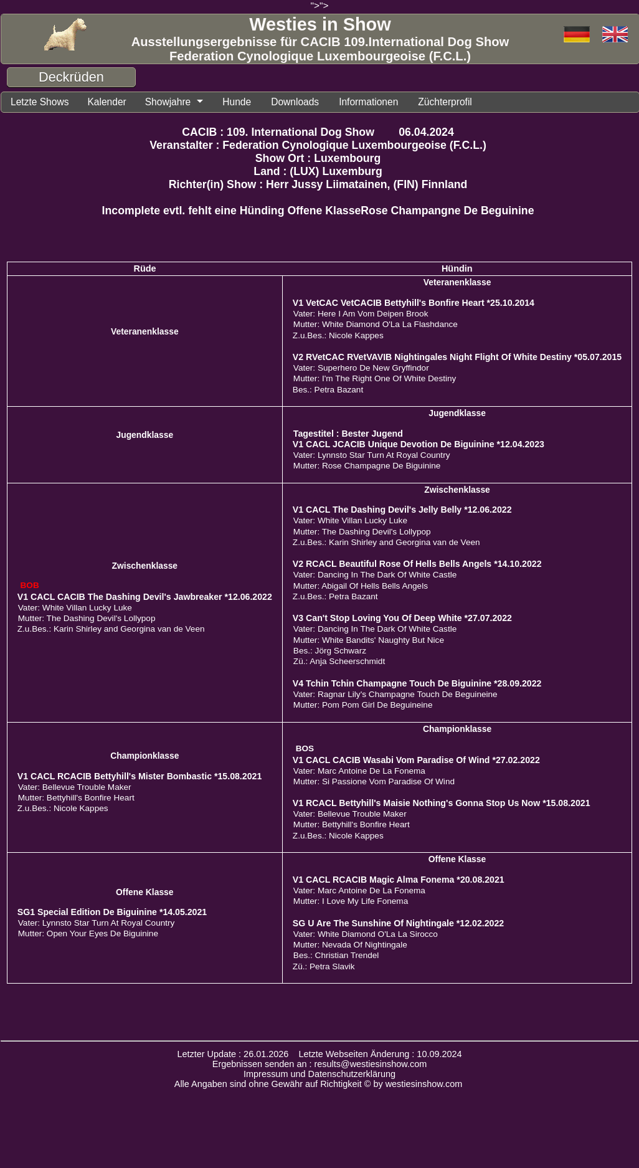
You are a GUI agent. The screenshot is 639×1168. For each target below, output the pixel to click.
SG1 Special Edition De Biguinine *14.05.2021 (112, 912)
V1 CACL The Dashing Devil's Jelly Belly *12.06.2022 (402, 510)
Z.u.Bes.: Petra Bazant (335, 596)
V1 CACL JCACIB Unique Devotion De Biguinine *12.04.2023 (418, 444)
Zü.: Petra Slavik (324, 966)
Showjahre (168, 102)
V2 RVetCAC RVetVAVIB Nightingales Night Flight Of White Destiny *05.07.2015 (457, 357)
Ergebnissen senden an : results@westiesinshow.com (319, 1064)
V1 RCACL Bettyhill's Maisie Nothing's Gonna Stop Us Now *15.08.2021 (441, 803)
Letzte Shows (40, 102)
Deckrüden (71, 77)
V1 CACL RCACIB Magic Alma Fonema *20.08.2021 (398, 880)
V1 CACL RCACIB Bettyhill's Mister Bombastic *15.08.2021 (139, 776)
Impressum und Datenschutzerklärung (319, 1074)
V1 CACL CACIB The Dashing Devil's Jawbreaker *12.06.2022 (144, 597)
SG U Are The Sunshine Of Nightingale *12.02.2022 (398, 923)
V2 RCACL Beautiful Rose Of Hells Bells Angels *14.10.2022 (417, 564)
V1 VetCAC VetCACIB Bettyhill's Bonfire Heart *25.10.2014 (413, 303)
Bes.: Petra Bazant (328, 389)
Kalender (106, 102)
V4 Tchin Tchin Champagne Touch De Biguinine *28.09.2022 (417, 683)
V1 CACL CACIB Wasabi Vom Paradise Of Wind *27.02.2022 (416, 760)
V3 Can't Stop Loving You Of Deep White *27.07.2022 (402, 618)
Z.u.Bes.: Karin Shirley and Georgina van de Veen (111, 629)
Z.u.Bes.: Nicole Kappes (338, 335)
